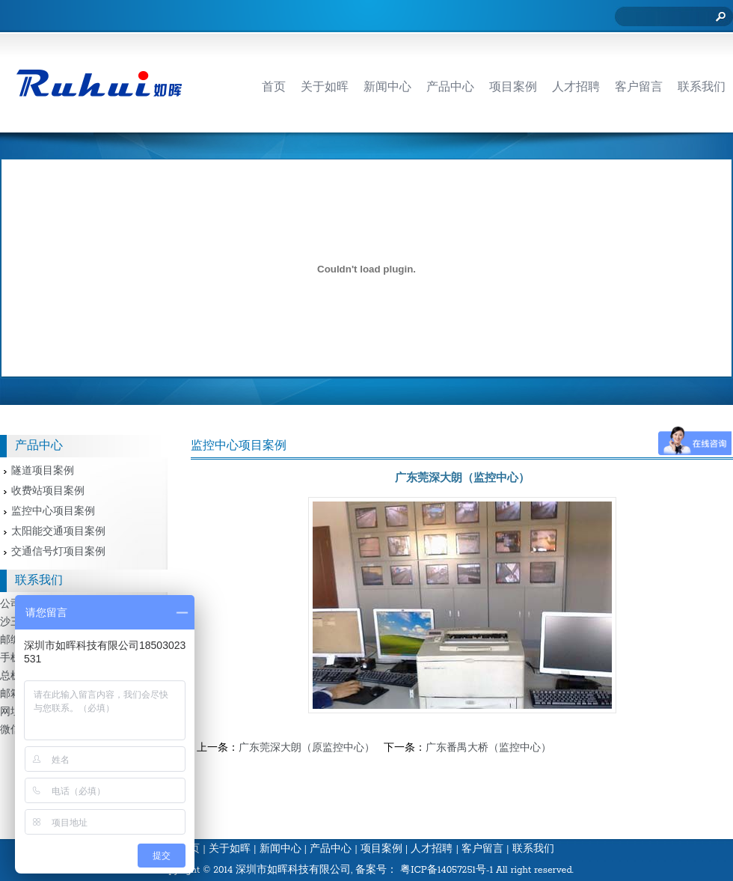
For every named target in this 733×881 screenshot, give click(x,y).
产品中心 (331, 849)
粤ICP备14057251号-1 (446, 870)
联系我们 (533, 849)
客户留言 (482, 849)
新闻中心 (280, 849)
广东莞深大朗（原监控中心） (307, 748)
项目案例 (381, 849)
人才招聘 (432, 849)
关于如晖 (230, 849)
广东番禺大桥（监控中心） (488, 748)
